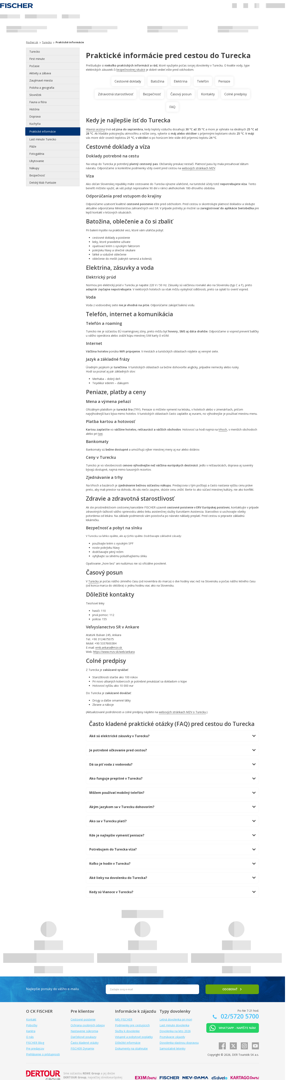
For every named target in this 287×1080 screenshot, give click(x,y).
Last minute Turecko (42, 139)
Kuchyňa (35, 124)
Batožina (157, 81)
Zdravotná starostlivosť (115, 94)
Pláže (32, 146)
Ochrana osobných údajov (88, 1025)
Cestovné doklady (128, 81)
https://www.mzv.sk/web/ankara (114, 652)
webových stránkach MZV (198, 168)
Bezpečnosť (37, 175)
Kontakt (31, 1019)
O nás (30, 1037)
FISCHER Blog (35, 1043)
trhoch (223, 429)
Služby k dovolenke (127, 1031)
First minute (37, 59)
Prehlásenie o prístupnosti (43, 1054)
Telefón (203, 81)
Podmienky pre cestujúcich (132, 1025)
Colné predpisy (235, 94)
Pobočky (31, 1025)
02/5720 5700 (239, 1016)
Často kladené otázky (85, 1043)
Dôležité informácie (127, 1043)
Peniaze (224, 81)
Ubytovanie (36, 161)
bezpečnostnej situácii (130, 69)
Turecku (93, 581)
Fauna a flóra (38, 102)
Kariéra (30, 1031)
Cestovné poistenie (83, 1019)
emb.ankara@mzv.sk (109, 647)
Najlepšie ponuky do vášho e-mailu (52, 989)
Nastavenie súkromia (84, 1031)
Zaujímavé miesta (41, 80)
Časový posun (180, 94)
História (34, 109)
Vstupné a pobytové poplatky (134, 1037)
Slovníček (35, 95)
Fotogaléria (36, 154)
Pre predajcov (35, 1048)
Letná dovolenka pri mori (176, 1019)
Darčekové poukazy (83, 1037)
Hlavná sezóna (95, 129)
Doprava (35, 116)
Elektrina (180, 81)
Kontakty (208, 94)
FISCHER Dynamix (82, 1048)
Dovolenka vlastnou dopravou (179, 1043)
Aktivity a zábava (40, 73)
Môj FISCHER (123, 1019)
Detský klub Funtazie (42, 182)
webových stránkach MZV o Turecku (182, 712)
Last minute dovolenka (174, 1025)
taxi (100, 434)
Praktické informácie (42, 131)
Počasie (34, 66)
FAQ (172, 107)
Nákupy (34, 168)
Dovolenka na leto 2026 (175, 1031)
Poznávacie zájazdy (172, 1037)
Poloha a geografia (41, 88)
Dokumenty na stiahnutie (131, 1048)
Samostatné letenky (172, 1048)
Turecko (34, 51)
